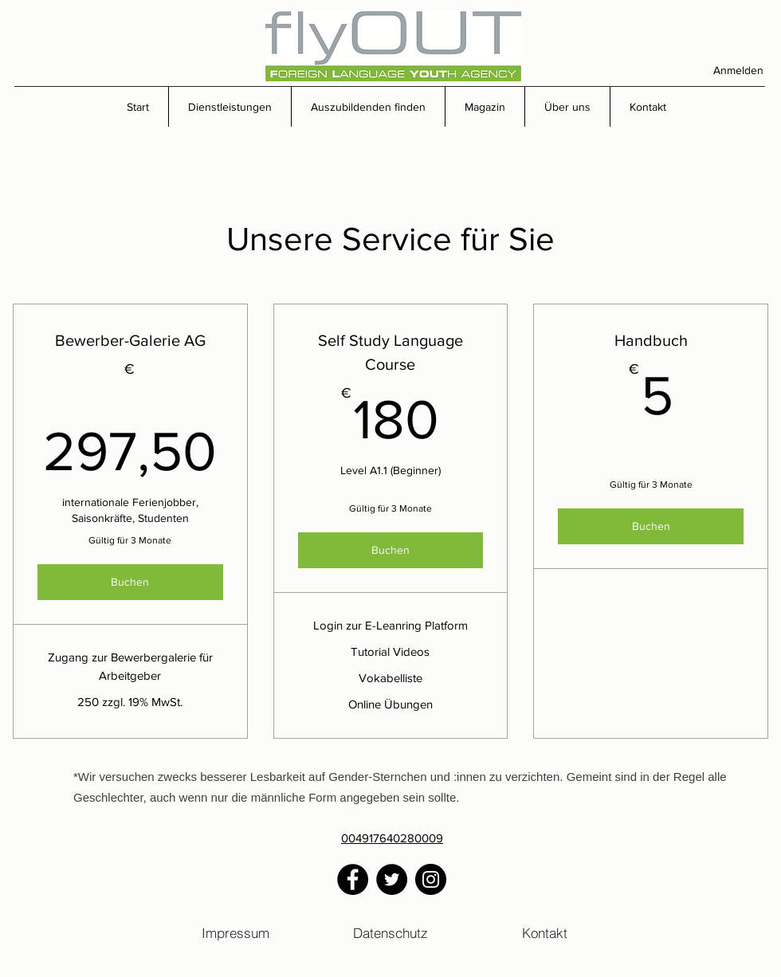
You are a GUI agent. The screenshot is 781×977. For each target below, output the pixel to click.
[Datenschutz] (390, 932)
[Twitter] (391, 879)
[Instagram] (430, 879)
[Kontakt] (545, 932)
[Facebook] (352, 879)
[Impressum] (235, 932)
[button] (229, 107)
